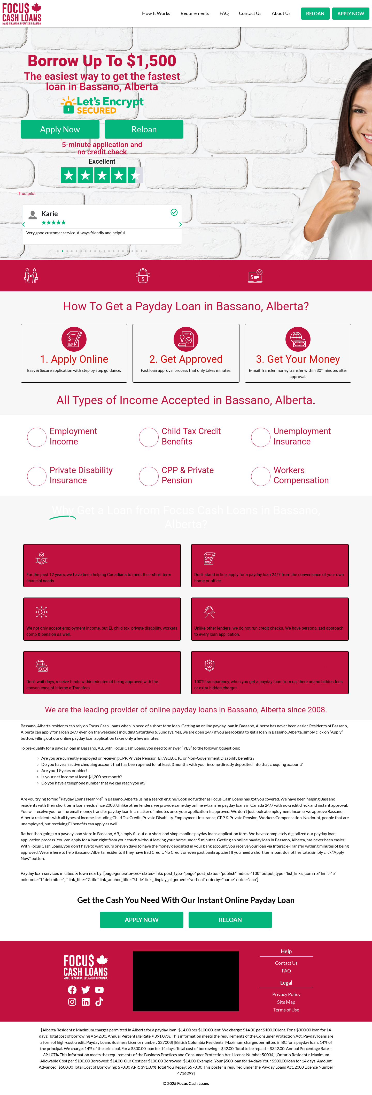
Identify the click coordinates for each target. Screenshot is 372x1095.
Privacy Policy (286, 996)
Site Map (286, 1004)
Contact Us (250, 13)
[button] (23, 224)
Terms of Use (286, 1012)
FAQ (224, 13)
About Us (281, 13)
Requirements (195, 13)
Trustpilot (27, 193)
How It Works (156, 13)
